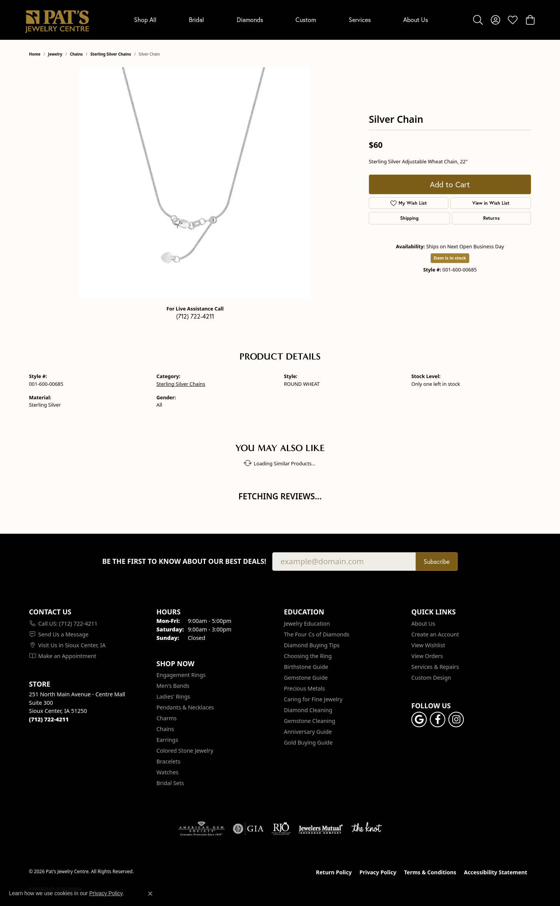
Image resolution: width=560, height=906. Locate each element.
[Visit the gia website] (248, 828)
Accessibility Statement (495, 872)
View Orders (427, 656)
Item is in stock (450, 258)
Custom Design (431, 677)
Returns (491, 218)
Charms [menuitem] (166, 718)
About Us (415, 20)
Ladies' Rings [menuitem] (173, 696)
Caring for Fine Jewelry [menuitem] (313, 699)
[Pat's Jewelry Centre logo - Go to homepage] (57, 20)
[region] (195, 183)
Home (35, 54)
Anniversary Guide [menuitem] (308, 731)
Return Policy (334, 872)
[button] (478, 19)
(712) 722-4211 (195, 316)
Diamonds (250, 20)
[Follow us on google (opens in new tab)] (419, 719)
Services (360, 20)
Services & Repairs (435, 666)
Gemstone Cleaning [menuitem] (309, 720)
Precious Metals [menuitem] (304, 688)
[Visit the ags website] (201, 828)
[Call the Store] (49, 719)
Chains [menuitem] (165, 729)
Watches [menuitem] (167, 772)
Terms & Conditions (430, 872)
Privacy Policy (378, 872)
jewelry (55, 54)
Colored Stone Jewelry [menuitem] (184, 750)
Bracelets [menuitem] (168, 761)
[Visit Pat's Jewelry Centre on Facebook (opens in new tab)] (437, 719)
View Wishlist (428, 645)
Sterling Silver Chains (110, 54)
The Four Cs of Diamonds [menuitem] (317, 634)
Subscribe (437, 561)
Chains (76, 54)
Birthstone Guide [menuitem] (306, 666)
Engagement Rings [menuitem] (181, 675)
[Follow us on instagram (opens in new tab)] (456, 719)
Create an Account (435, 634)
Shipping (409, 218)
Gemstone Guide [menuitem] (306, 677)
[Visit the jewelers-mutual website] (321, 828)
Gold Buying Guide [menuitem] (308, 742)
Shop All (145, 20)
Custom (305, 20)
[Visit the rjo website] (281, 828)
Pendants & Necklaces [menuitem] (185, 707)
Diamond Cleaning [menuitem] (308, 710)
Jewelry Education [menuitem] (307, 623)
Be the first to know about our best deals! (184, 561)
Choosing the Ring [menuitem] (308, 656)
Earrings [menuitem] (167, 739)
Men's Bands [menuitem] (172, 685)
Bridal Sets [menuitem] (170, 783)
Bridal (196, 20)
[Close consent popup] (150, 893)
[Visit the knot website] (366, 828)
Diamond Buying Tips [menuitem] (311, 645)
